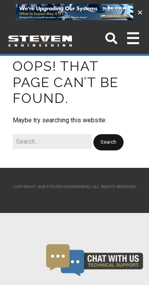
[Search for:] (52, 141)
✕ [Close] (140, 12)
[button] (108, 142)
